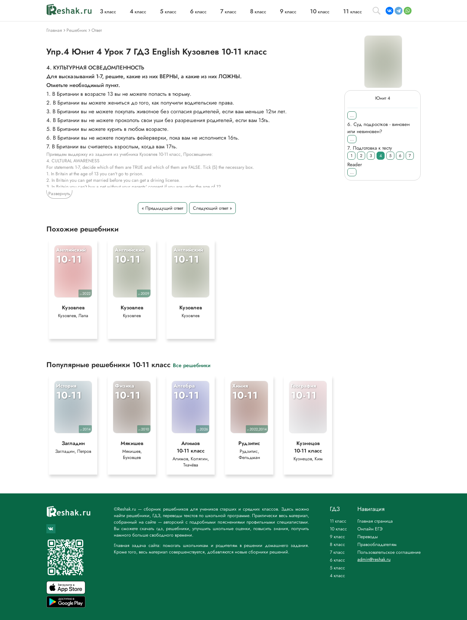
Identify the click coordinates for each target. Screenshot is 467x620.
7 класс (337, 552)
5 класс (337, 567)
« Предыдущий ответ (162, 208)
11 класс (338, 521)
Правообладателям (377, 544)
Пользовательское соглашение (389, 552)
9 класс (337, 536)
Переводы (367, 536)
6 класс (337, 560)
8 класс (337, 544)
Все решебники (191, 368)
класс (108, 11)
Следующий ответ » (212, 208)
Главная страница (375, 521)
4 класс (337, 575)
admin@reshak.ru (373, 559)
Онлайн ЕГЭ (370, 529)
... (352, 115)
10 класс (338, 529)
